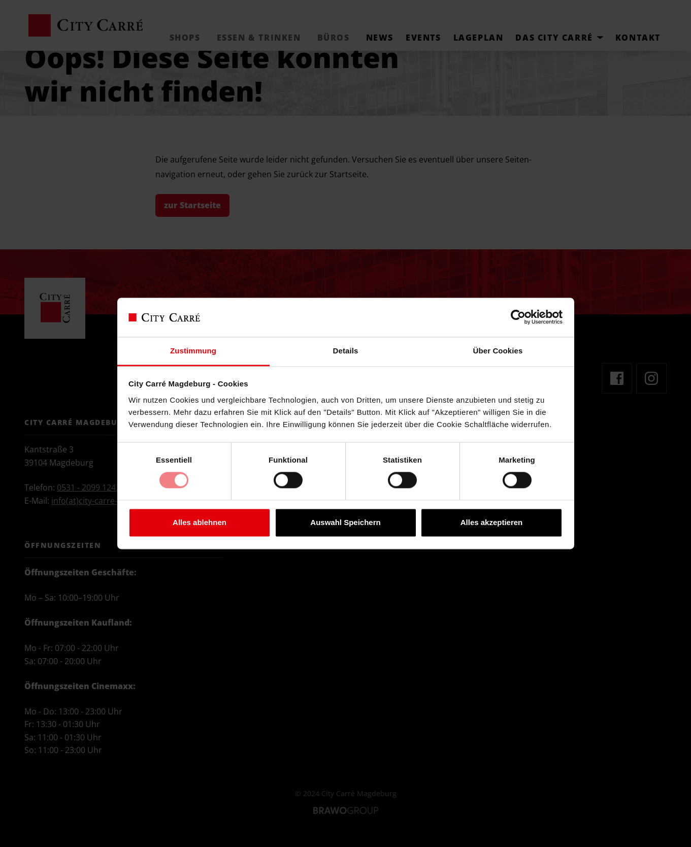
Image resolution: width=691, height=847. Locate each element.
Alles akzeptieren (491, 522)
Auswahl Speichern (345, 522)
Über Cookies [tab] (498, 350)
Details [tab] (345, 350)
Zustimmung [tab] (193, 350)
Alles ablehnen (199, 522)
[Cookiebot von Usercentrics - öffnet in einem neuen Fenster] (518, 317)
